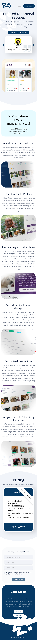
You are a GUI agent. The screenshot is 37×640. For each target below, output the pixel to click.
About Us (18, 6)
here (21, 574)
